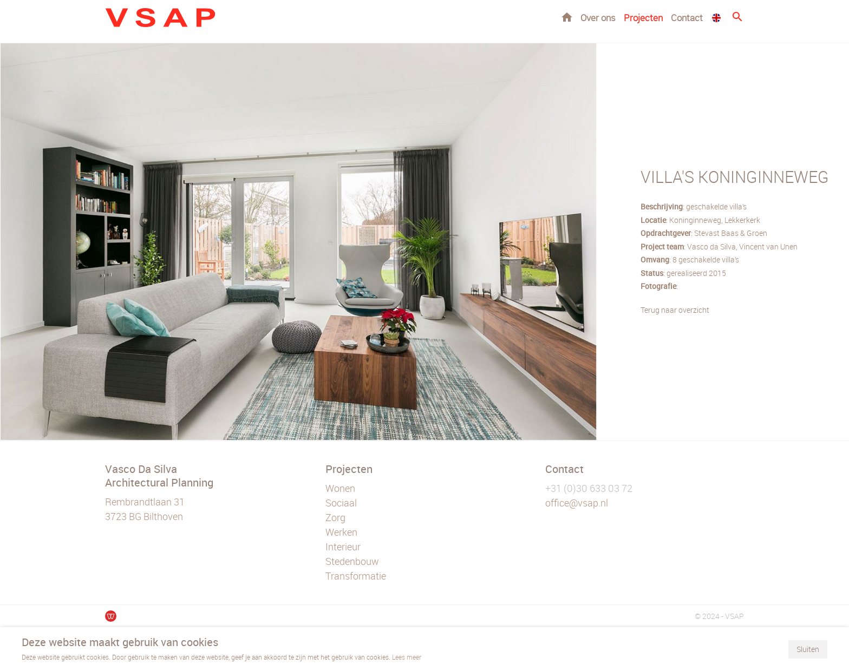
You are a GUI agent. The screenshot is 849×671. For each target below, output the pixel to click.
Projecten (643, 17)
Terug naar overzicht (675, 310)
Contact (687, 17)
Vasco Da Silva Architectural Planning (159, 476)
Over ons (598, 17)
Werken (341, 531)
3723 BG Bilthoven (144, 516)
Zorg (335, 517)
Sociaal (341, 502)
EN (716, 18)
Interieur (343, 546)
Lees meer (406, 657)
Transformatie (355, 575)
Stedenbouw (352, 561)
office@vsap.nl (576, 502)
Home (566, 17)
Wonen (340, 488)
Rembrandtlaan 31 (145, 501)
